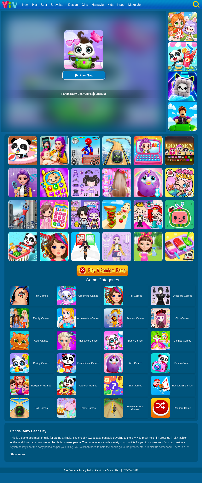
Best (44, 4)
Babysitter (57, 4)
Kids (110, 4)
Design (73, 4)
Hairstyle (98, 4)
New (25, 4)
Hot (34, 4)
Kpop (120, 4)
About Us (99, 470)
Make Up (134, 4)
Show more (17, 454)
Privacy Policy (85, 470)
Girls (85, 4)
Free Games (70, 470)
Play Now (83, 75)
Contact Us (112, 470)
